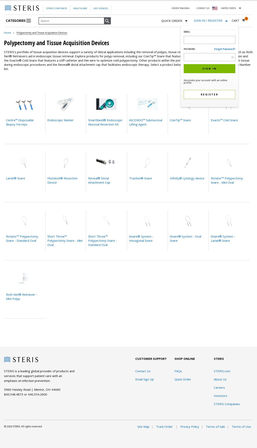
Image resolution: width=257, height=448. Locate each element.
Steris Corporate (56, 8)
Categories (18, 20)
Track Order (165, 427)
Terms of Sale (215, 427)
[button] (107, 21)
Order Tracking (180, 8)
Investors (220, 396)
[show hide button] (232, 57)
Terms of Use (241, 427)
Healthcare (80, 8)
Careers (219, 387)
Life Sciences (100, 8)
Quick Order (174, 21)
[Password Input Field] (209, 57)
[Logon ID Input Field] (209, 40)
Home (7, 32)
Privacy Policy (189, 427)
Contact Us (202, 8)
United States (228, 8)
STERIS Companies (227, 404)
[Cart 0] (238, 20)
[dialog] (209, 67)
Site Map (143, 427)
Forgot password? (224, 49)
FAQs (178, 371)
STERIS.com (222, 371)
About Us (220, 379)
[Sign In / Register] (211, 20)
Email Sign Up (144, 379)
